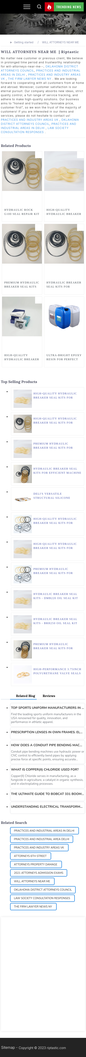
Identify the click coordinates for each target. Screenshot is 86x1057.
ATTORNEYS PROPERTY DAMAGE (36, 864)
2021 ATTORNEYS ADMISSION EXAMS (38, 873)
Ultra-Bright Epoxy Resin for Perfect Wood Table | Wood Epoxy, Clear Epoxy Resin (64, 357)
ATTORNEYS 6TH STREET (30, 856)
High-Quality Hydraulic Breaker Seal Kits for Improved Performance (55, 546)
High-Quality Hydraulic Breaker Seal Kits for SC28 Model (64, 212)
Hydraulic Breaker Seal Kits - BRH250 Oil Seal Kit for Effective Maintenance (55, 621)
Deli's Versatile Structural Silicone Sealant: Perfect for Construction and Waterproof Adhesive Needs (52, 496)
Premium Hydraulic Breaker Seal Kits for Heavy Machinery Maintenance (21, 285)
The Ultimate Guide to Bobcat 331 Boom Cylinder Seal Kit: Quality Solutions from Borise (47, 794)
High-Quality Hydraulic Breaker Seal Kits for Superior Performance (55, 521)
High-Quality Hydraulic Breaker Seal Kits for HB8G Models (55, 396)
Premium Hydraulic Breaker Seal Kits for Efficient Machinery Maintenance (53, 646)
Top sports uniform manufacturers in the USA (47, 708)
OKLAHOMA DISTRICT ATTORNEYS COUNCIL (43, 890)
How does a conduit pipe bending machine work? (47, 745)
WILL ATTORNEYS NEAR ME (61, 42)
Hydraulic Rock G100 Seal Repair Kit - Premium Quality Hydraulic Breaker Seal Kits (21, 212)
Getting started (23, 42)
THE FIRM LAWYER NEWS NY (30, 78)
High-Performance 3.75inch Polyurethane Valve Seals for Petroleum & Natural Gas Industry (57, 671)
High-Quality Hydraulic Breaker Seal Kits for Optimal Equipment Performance (55, 421)
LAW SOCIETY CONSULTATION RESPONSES (42, 898)
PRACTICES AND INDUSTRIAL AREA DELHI (41, 839)
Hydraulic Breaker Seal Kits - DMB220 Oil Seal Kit (55, 596)
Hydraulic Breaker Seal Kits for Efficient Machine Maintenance (57, 471)
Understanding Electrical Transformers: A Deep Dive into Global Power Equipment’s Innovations (47, 807)
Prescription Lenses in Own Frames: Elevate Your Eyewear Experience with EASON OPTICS (47, 732)
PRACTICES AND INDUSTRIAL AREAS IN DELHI (44, 831)
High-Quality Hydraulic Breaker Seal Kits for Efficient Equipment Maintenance (21, 357)
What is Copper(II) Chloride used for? (45, 769)
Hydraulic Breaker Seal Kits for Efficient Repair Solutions (64, 285)
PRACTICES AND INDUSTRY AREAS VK (30, 119)
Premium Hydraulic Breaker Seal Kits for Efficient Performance (54, 446)
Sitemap (8, 1047)
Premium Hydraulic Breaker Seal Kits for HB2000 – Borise (53, 571)
